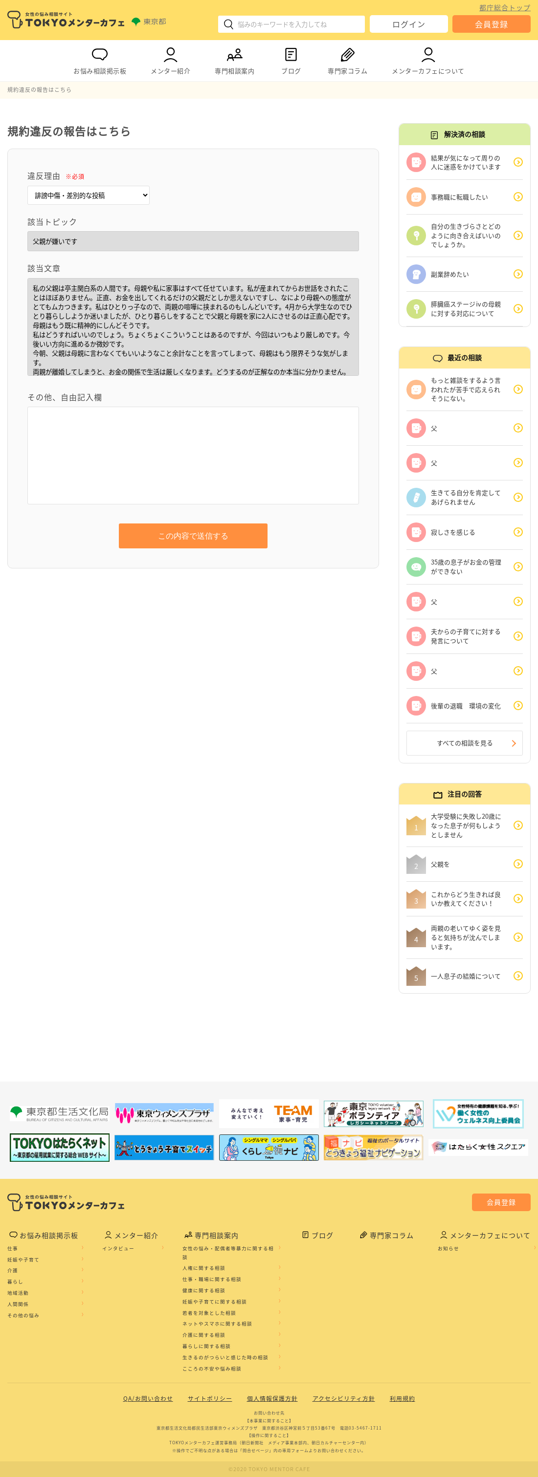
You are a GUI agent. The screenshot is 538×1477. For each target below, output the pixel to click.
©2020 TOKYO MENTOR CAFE (269, 1469)
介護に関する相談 (203, 1336)
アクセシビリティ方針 (344, 1399)
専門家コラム (347, 59)
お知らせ (448, 1249)
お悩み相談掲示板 (99, 59)
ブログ (291, 59)
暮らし (15, 1283)
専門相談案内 (234, 59)
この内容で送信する (193, 536)
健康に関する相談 (203, 1291)
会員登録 (491, 24)
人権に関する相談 (203, 1269)
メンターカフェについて (428, 59)
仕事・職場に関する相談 (212, 1280)
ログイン (409, 24)
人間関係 (18, 1305)
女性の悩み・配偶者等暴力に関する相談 (228, 1253)
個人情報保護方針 (272, 1399)
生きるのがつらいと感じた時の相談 (225, 1358)
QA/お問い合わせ (148, 1399)
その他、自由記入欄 (64, 397)
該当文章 (44, 268)
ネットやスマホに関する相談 (217, 1325)
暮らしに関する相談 (206, 1347)
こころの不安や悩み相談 (212, 1369)
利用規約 (402, 1399)
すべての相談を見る (465, 743)
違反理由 (56, 175)
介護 (12, 1271)
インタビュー (118, 1249)
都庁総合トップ (505, 7)
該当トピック (52, 221)
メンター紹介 (170, 59)
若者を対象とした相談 (209, 1313)
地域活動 (18, 1293)
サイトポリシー (210, 1399)
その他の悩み (23, 1316)
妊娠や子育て (23, 1260)
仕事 (12, 1249)
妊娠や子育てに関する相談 (214, 1302)
